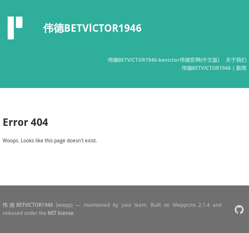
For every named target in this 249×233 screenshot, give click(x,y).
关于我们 (236, 59)
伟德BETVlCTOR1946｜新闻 (214, 68)
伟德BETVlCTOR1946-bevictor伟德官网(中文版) (163, 59)
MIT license (61, 212)
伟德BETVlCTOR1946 (28, 204)
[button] (239, 209)
